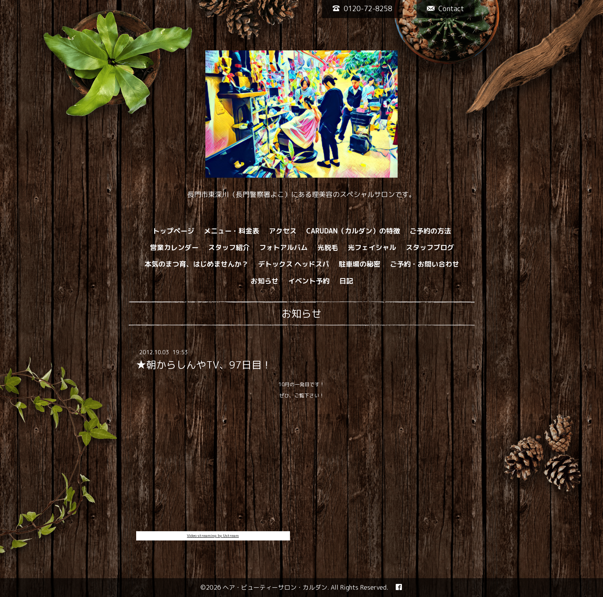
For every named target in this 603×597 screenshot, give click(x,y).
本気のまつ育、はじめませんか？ (196, 264)
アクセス (283, 231)
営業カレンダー (174, 247)
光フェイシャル (372, 247)
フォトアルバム (283, 247)
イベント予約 (309, 281)
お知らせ (264, 281)
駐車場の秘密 (359, 264)
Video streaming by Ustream (213, 535)
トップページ (173, 231)
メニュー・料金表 (231, 231)
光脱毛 (327, 247)
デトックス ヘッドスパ (293, 264)
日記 (346, 281)
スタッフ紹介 (229, 247)
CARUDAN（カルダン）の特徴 (353, 231)
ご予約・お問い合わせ (424, 264)
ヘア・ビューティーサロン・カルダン (275, 587)
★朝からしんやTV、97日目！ (204, 365)
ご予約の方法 (430, 231)
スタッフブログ (430, 247)
